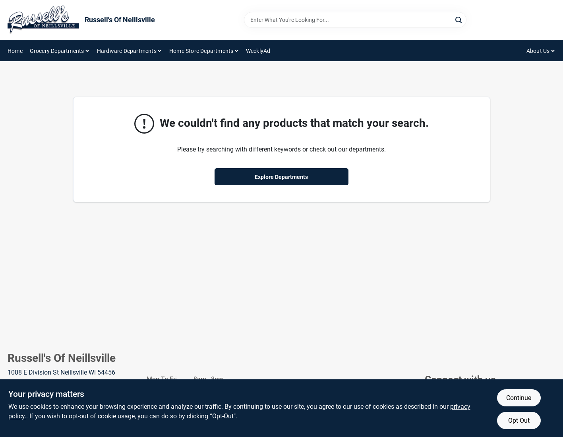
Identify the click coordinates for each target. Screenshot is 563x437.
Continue (518, 398)
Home (15, 51)
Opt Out (519, 420)
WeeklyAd (258, 51)
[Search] (459, 19)
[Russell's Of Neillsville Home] (43, 20)
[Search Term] (355, 20)
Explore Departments (281, 177)
